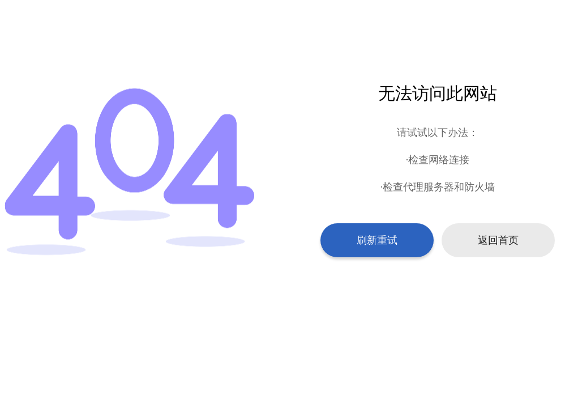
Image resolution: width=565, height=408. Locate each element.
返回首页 (498, 240)
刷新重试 (377, 240)
